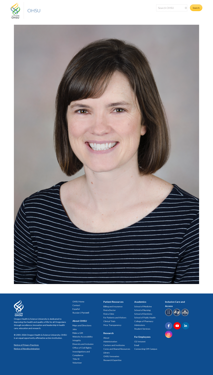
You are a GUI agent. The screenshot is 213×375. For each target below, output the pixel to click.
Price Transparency (112, 325)
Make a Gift (77, 333)
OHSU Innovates (111, 356)
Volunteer (77, 362)
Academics (140, 301)
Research (108, 333)
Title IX (75, 359)
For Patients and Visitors (114, 317)
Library (106, 352)
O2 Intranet (140, 341)
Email (136, 345)
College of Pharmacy (143, 321)
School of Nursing (142, 310)
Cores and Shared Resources (116, 349)
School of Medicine (143, 306)
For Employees (142, 336)
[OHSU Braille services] (169, 315)
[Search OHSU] (171, 7)
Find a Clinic (108, 314)
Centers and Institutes (114, 345)
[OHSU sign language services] (177, 315)
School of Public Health (145, 317)
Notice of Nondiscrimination (27, 348)
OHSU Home (78, 301)
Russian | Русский (80, 312)
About (106, 338)
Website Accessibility (82, 336)
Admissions (139, 325)
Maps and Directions (81, 325)
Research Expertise (112, 360)
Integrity (76, 340)
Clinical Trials (109, 321)
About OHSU (79, 320)
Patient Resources (113, 301)
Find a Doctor (109, 310)
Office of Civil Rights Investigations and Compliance (82, 351)
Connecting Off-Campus (145, 349)
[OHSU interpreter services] (185, 315)
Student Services (142, 329)
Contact (76, 305)
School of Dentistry (143, 314)
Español (76, 309)
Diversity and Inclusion (82, 344)
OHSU (34, 10)
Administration (110, 341)
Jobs (74, 329)
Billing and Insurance (112, 306)
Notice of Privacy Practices (26, 345)
